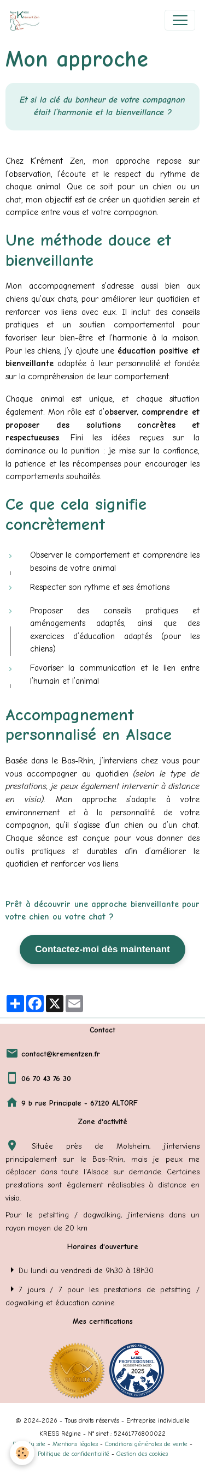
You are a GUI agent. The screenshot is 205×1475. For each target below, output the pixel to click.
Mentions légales (75, 1444)
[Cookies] (22, 1453)
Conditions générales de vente (146, 1444)
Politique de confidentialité (73, 1454)
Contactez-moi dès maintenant (102, 949)
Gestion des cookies (142, 1454)
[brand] (27, 20)
